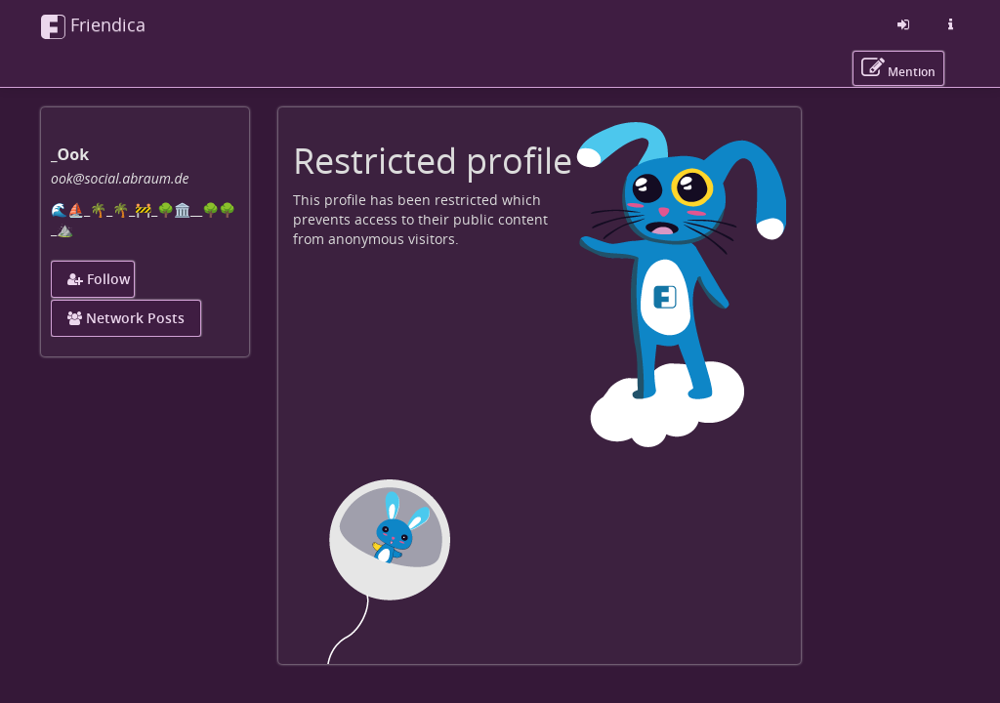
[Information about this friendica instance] (950, 24)
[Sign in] (903, 24)
